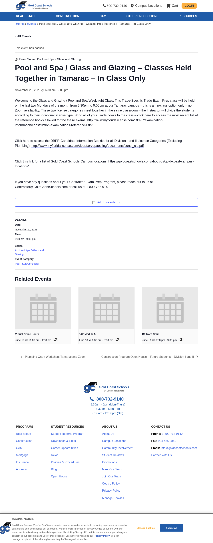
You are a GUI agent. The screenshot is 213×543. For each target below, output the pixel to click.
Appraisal (22, 469)
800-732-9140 (117, 6)
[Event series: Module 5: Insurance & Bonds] (117, 339)
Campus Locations (114, 440)
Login (189, 5)
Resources (188, 16)
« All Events (23, 36)
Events (31, 23)
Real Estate (26, 16)
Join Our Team (111, 476)
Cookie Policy (111, 483)
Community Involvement (117, 448)
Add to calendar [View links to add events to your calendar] (106, 202)
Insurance (22, 462)
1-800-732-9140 (172, 433)
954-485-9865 (167, 440)
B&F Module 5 (87, 334)
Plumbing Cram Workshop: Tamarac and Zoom (54, 356)
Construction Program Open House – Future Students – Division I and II (148, 356)
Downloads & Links (63, 440)
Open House (59, 476)
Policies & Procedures (65, 462)
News (54, 455)
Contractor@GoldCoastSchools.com (41, 187)
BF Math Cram (150, 334)
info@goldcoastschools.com (179, 448)
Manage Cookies (113, 498)
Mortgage (22, 455)
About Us (108, 433)
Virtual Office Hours (27, 334)
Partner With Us (161, 455)
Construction (67, 16)
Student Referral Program (67, 433)
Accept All (171, 527)
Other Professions (142, 16)
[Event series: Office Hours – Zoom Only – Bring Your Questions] (55, 339)
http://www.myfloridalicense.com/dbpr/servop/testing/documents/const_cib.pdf (87, 146)
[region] (106, 528)
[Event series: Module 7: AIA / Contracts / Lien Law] (181, 339)
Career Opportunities (64, 448)
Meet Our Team (112, 469)
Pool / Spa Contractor (27, 263)
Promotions (109, 462)
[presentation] (43, 308)
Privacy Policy (111, 490)
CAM (103, 16)
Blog (54, 469)
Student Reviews (113, 455)
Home (20, 23)
